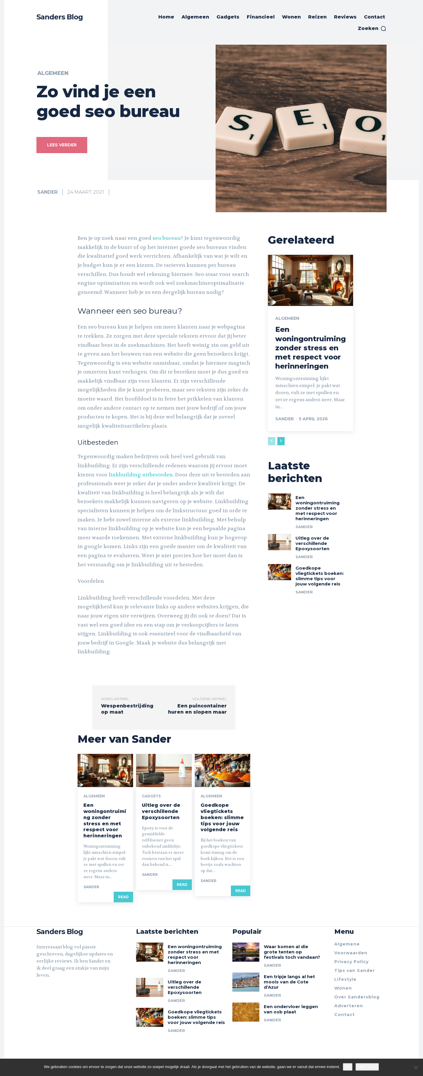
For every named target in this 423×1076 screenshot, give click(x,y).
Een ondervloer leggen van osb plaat (291, 1009)
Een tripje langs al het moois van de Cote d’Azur (289, 982)
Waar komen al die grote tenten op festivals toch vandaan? (292, 952)
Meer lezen (367, 1067)
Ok (347, 1067)
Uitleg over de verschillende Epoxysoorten (161, 811)
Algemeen (52, 73)
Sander (47, 192)
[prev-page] (271, 441)
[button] (372, 28)
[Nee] (416, 1067)
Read (123, 897)
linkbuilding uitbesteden (141, 474)
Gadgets (151, 796)
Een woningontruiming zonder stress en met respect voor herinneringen (104, 820)
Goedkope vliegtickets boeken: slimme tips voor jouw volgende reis (222, 817)
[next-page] (281, 441)
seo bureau (166, 238)
